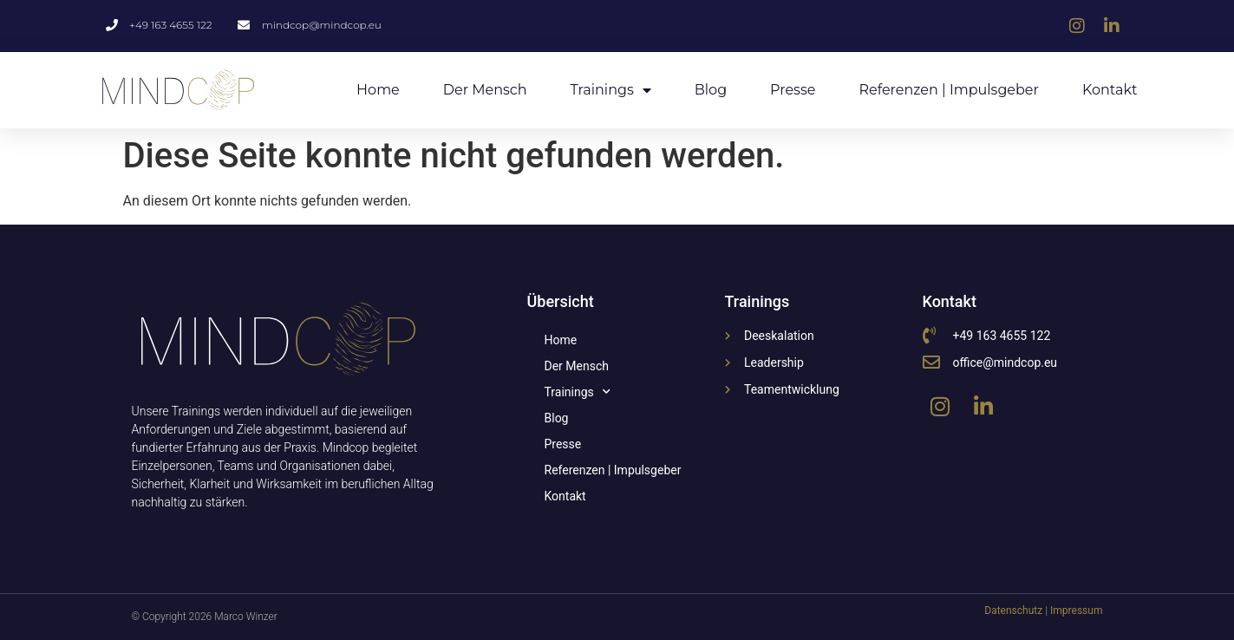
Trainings (611, 90)
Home (378, 90)
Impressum (1076, 610)
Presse (792, 90)
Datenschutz (1013, 610)
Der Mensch (485, 90)
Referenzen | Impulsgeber (949, 90)
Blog (711, 90)
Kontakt (1110, 90)
